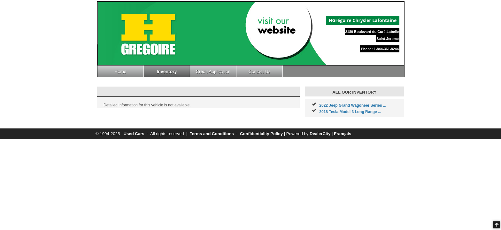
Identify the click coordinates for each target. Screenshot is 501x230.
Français (342, 133)
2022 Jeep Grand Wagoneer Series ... (352, 105)
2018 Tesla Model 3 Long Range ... (350, 112)
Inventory (167, 71)
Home (120, 71)
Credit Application (213, 71)
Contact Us (259, 71)
